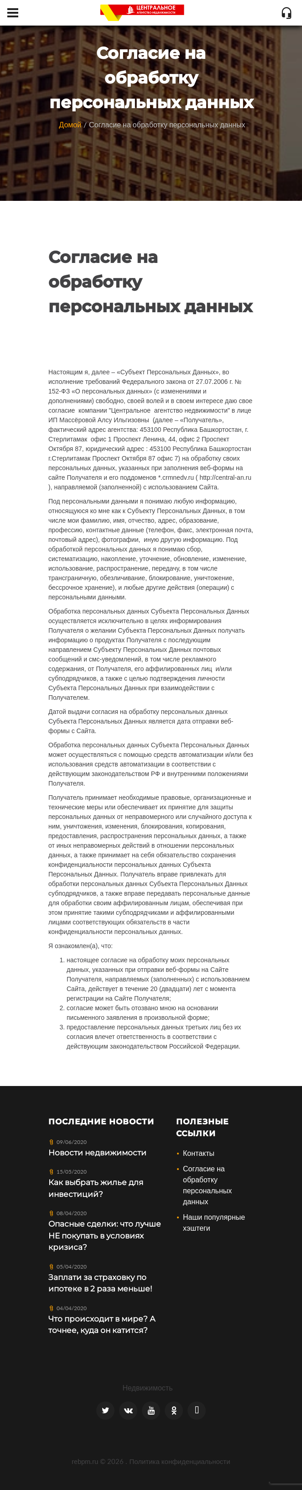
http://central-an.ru (225, 477)
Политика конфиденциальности (179, 1461)
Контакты (198, 1153)
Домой (70, 124)
